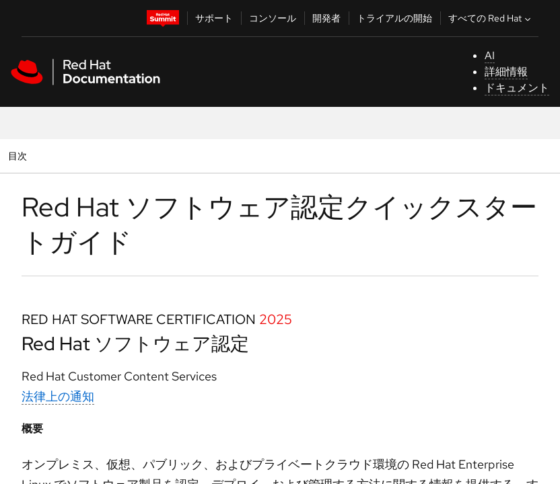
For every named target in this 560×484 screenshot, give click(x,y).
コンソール (272, 18)
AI (490, 55)
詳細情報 (506, 72)
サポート (214, 18)
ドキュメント (517, 88)
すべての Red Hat (491, 18)
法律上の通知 (58, 396)
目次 (19, 155)
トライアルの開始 (394, 18)
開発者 (326, 18)
